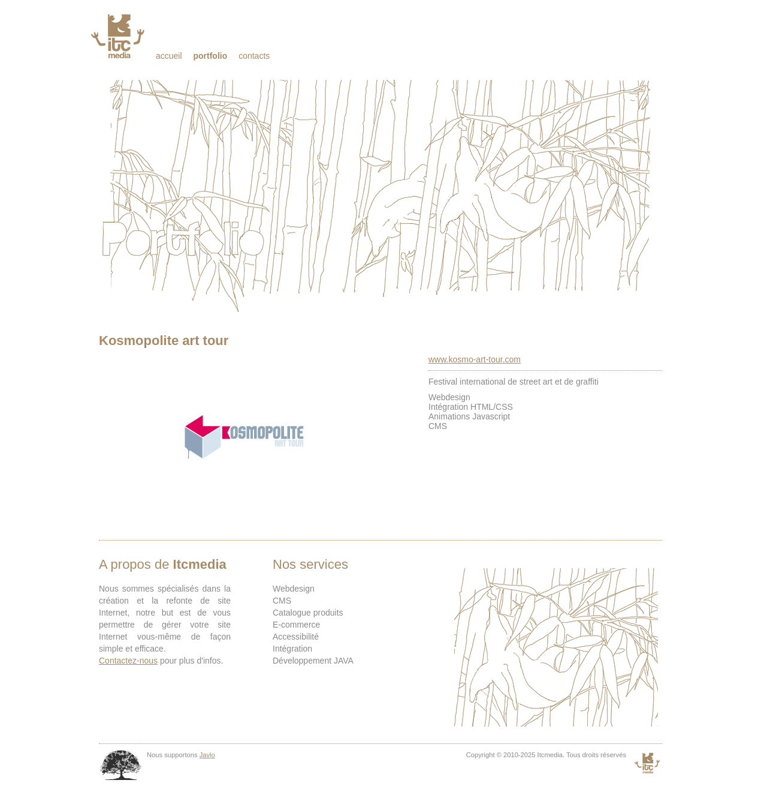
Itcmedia (119, 36)
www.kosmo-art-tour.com (474, 359)
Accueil (169, 56)
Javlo (207, 754)
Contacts (254, 56)
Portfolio (210, 56)
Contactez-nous (128, 660)
